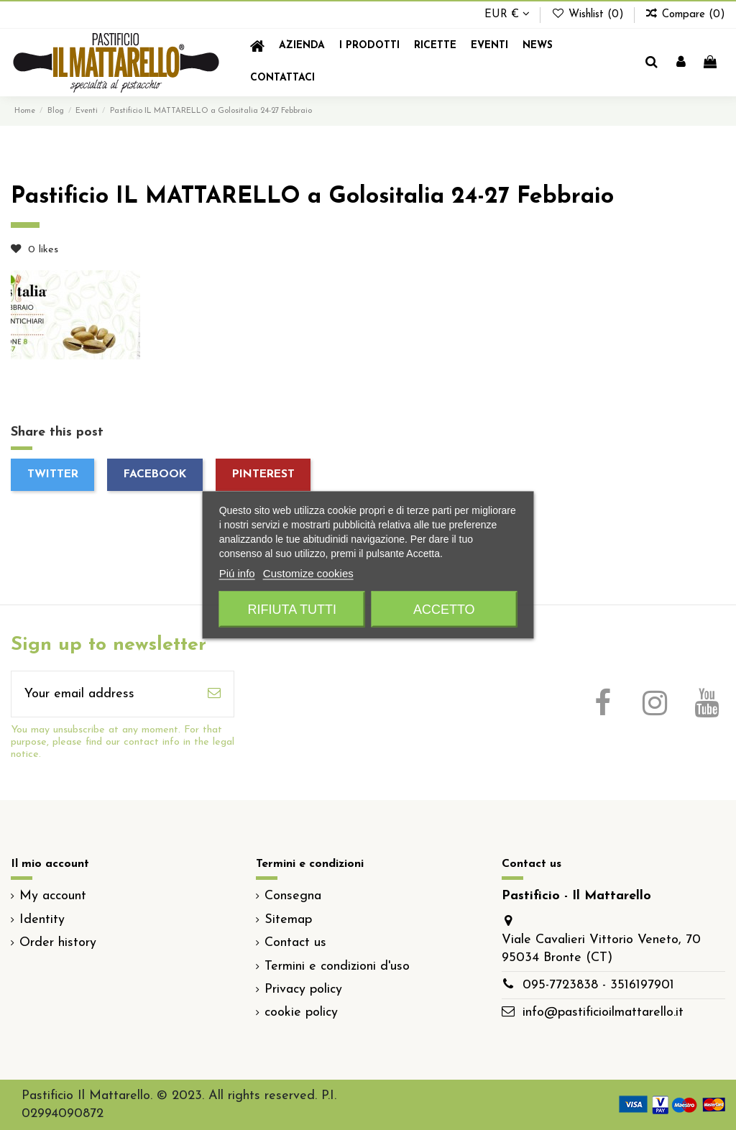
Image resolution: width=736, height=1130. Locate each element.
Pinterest (263, 474)
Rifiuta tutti (292, 609)
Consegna (292, 896)
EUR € (507, 14)
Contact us (295, 943)
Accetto (444, 609)
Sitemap (288, 920)
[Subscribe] (214, 694)
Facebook (155, 474)
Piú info (237, 573)
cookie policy (301, 1012)
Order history (57, 943)
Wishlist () (589, 14)
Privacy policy (303, 989)
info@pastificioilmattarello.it (603, 1012)
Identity (42, 920)
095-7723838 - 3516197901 (598, 985)
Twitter (52, 474)
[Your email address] (103, 694)
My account (52, 896)
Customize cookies (308, 573)
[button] (369, 46)
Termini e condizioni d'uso (337, 966)
